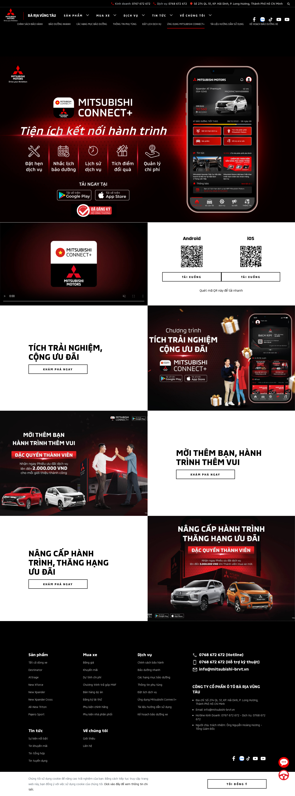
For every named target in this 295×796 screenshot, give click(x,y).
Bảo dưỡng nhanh (60, 24)
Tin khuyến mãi (37, 745)
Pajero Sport (36, 714)
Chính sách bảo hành (30, 24)
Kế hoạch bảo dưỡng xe (264, 24)
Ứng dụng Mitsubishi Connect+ (186, 24)
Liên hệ (87, 745)
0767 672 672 (141, 3)
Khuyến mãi (90, 670)
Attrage (33, 677)
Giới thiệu (89, 738)
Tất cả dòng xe (37, 662)
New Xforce (35, 684)
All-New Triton (37, 707)
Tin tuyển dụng (37, 760)
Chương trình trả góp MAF (99, 684)
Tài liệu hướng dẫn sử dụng (227, 24)
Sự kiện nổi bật (38, 738)
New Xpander (36, 692)
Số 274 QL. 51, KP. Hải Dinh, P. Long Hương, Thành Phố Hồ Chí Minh (238, 3)
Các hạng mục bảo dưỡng (91, 24)
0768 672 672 (177, 3)
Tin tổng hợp (36, 753)
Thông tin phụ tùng (124, 24)
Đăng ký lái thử (92, 699)
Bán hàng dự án (93, 692)
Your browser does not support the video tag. (74, 263)
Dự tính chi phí (92, 677)
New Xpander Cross (40, 699)
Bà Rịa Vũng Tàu (42, 15)
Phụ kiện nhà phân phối (97, 714)
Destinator (35, 670)
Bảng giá (88, 662)
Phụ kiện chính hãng (95, 707)
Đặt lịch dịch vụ (151, 24)
